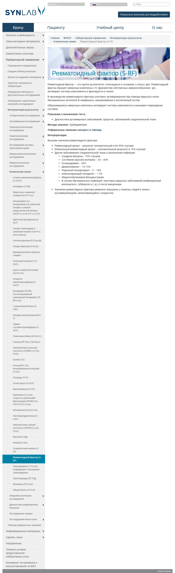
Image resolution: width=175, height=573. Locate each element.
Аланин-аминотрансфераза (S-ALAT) (27, 179)
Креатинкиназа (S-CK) (24, 389)
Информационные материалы (23, 531)
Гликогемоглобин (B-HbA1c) (27, 336)
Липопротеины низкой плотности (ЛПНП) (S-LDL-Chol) (26, 428)
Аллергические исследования (24, 115)
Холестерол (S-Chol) (23, 383)
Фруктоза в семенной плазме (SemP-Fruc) (24, 194)
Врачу (18, 27)
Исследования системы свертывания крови (21, 146)
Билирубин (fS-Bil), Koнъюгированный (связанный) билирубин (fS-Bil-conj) (27, 295)
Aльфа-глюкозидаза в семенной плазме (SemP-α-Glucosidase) (27, 231)
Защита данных (164, 571)
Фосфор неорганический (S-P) (27, 317)
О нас (157, 27)
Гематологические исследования (18, 137)
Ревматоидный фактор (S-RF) (27, 459)
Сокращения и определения (22, 65)
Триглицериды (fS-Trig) (24, 478)
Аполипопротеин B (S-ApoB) (27, 240)
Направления (13, 543)
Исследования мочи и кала (23, 519)
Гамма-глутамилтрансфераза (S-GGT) (26, 327)
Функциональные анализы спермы (26, 254)
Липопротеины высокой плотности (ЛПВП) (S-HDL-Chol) (26, 350)
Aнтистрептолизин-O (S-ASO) (25, 263)
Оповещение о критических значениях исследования (22, 102)
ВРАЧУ (67, 38)
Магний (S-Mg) (20, 436)
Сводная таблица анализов (22, 71)
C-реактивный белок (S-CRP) (25, 308)
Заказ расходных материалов (23, 41)
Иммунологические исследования (19, 164)
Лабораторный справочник (22, 59)
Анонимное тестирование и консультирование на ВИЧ (21, 564)
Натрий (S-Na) (20, 442)
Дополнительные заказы (20, 47)
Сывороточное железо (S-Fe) (26, 450)
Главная (55, 38)
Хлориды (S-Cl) (20, 377)
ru (95, 4)
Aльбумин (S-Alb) (21, 186)
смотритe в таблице (89, 130)
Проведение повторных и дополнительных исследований (24, 93)
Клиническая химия (20, 171)
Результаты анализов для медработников (144, 14)
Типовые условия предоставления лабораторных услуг (17, 553)
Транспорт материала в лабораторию (20, 84)
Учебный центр (110, 27)
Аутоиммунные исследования (24, 121)
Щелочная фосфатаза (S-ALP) (26, 221)
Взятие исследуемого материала (24, 77)
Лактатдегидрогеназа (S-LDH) (25, 417)
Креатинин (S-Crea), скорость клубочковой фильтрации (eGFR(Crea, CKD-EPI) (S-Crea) (25, 399)
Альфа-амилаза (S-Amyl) (25, 246)
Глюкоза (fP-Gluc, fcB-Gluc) (26, 341)
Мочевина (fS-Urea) (23, 484)
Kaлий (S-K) (19, 359)
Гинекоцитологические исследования (21, 129)
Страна (52, 4)
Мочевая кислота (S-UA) (25, 410)
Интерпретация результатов (23, 109)
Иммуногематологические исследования (22, 155)
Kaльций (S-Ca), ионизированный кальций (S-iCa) (26, 368)
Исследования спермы (21, 513)
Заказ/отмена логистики (19, 53)
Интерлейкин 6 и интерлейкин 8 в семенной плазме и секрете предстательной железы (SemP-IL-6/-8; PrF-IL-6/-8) (26, 207)
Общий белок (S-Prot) (24, 489)
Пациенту (56, 27)
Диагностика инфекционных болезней (23, 506)
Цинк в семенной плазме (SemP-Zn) (25, 271)
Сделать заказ (14, 537)
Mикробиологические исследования (20, 497)
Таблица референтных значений (24, 525)
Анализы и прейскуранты (20, 35)
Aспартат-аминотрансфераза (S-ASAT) (24, 282)
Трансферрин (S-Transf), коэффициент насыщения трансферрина (26, 469)
